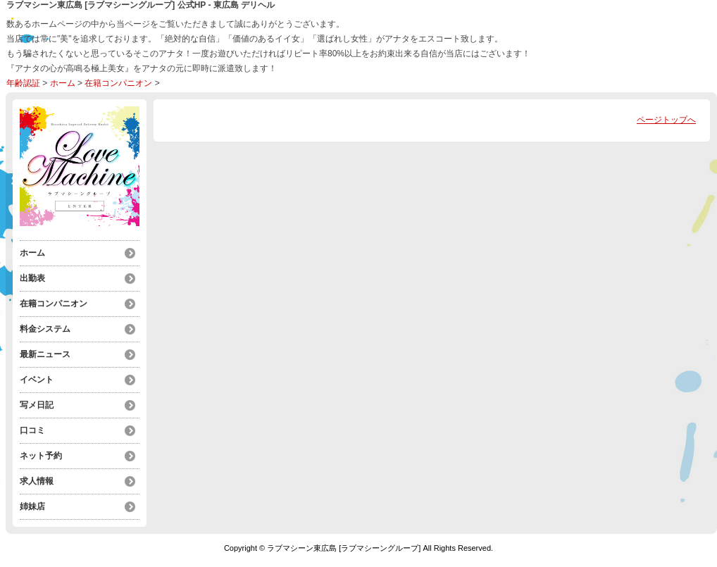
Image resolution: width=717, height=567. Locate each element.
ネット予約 (41, 456)
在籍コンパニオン (118, 83)
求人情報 (37, 481)
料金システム (45, 329)
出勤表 (32, 278)
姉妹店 (32, 506)
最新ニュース (45, 354)
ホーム (62, 83)
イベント (37, 380)
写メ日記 (37, 405)
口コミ (32, 430)
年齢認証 (23, 83)
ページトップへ (666, 120)
